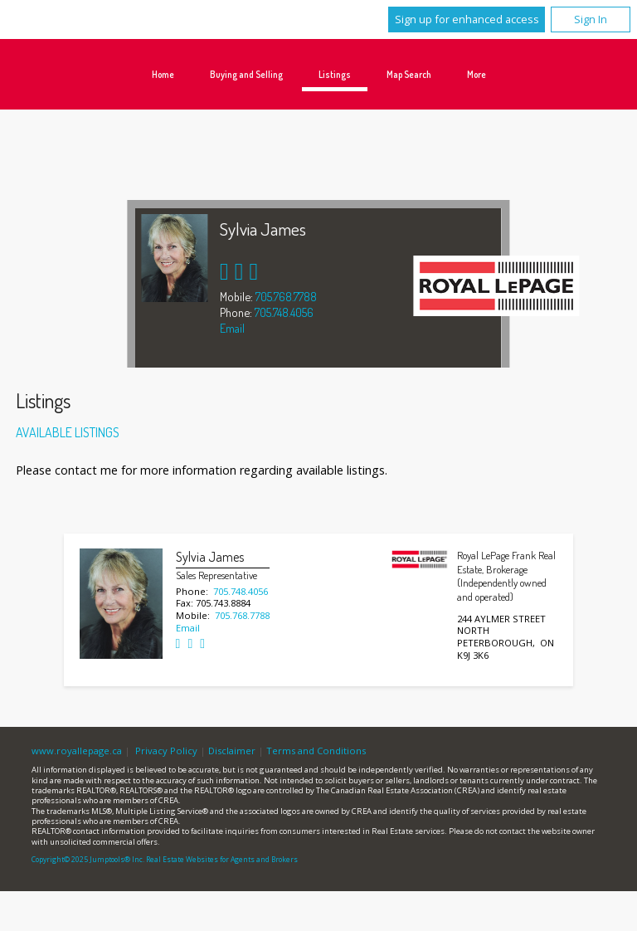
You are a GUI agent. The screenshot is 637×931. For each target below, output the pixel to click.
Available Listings (67, 432)
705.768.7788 (286, 296)
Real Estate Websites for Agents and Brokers (222, 860)
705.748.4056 (284, 312)
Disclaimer (231, 750)
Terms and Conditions (316, 750)
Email (232, 327)
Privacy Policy (166, 750)
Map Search (409, 74)
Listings (334, 74)
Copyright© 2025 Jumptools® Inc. (88, 860)
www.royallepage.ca (77, 750)
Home (163, 74)
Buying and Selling (246, 74)
